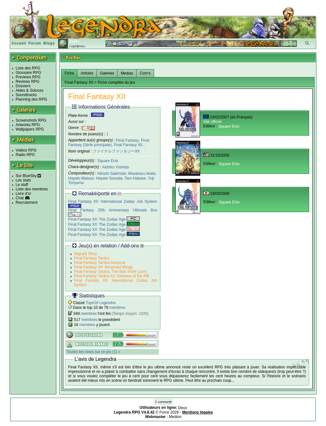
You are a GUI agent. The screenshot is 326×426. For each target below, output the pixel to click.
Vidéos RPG (26, 150)
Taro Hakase (135, 178)
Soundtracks (26, 95)
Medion (175, 417)
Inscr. (82, 46)
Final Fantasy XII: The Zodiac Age (104, 219)
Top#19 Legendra (100, 303)
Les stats (23, 180)
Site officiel (212, 121)
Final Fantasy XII (128, 145)
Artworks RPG (28, 125)
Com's (145, 73)
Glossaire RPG (28, 72)
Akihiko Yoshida (115, 167)
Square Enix (107, 161)
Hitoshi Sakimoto (111, 173)
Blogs (49, 43)
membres (117, 307)
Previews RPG (28, 77)
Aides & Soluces (29, 90)
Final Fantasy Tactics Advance (99, 262)
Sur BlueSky (28, 176)
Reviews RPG (27, 81)
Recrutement (27, 202)
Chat (20, 198)
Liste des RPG (28, 68)
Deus (182, 408)
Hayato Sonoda (109, 178)
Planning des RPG (31, 99)
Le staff (22, 184)
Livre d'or (23, 193)
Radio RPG (25, 155)
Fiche (69, 73)
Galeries (107, 73)
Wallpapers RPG (30, 129)
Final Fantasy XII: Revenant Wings (103, 267)
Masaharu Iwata (141, 173)
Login (73, 46)
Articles (87, 73)
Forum (34, 43)
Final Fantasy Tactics (92, 258)
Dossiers (23, 86)
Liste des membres (32, 189)
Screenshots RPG (31, 120)
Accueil (18, 43)
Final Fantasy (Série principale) (108, 142)
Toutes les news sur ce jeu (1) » (93, 352)
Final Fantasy (127, 140)
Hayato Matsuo (81, 178)
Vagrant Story (85, 254)
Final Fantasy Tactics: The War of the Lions (110, 271)
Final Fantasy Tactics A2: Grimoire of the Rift (111, 276)
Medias (127, 73)
